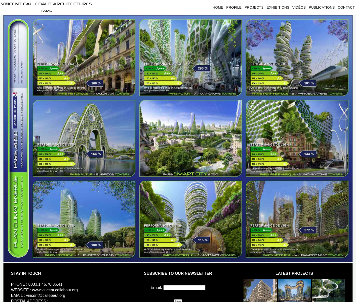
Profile (234, 7)
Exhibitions (278, 7)
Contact (346, 7)
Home (218, 7)
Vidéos (299, 7)
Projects (254, 7)
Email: (156, 287)
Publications (322, 7)
